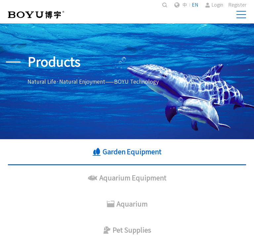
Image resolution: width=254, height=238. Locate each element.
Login (217, 5)
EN (195, 5)
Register (237, 5)
